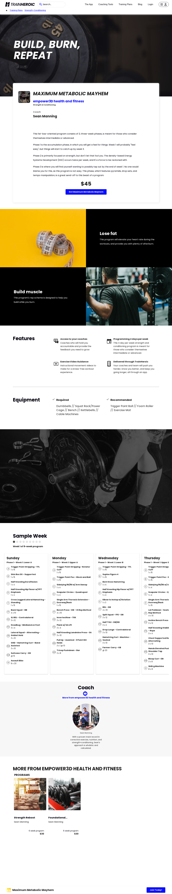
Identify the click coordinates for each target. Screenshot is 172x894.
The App (89, 4)
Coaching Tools (105, 4)
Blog (140, 4)
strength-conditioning (35, 10)
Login (150, 4)
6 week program (36, 830)
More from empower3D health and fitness (86, 697)
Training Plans (125, 4)
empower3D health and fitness (58, 101)
